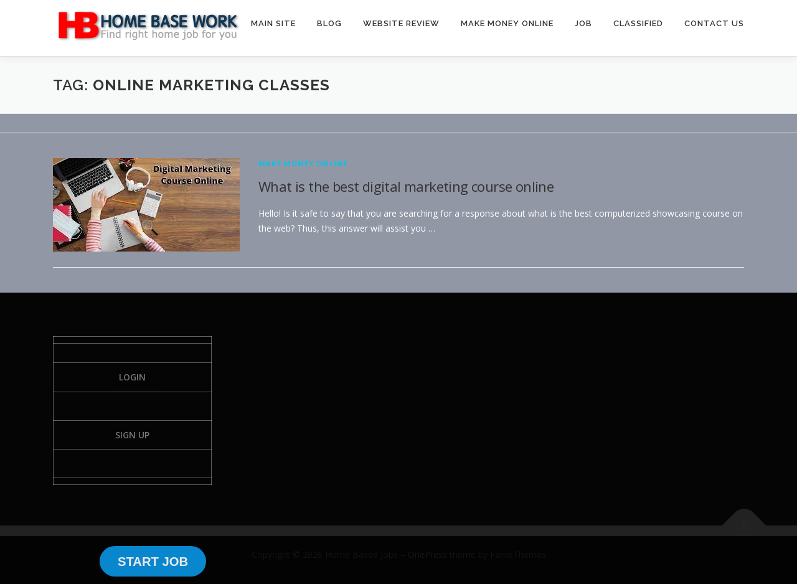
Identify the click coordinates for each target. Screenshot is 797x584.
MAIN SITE (273, 23)
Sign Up (132, 435)
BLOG (329, 23)
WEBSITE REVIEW (401, 23)
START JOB (153, 561)
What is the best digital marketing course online (406, 186)
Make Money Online (302, 163)
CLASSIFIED (638, 23)
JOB (583, 23)
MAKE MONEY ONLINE (507, 23)
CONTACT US (714, 23)
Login (132, 377)
